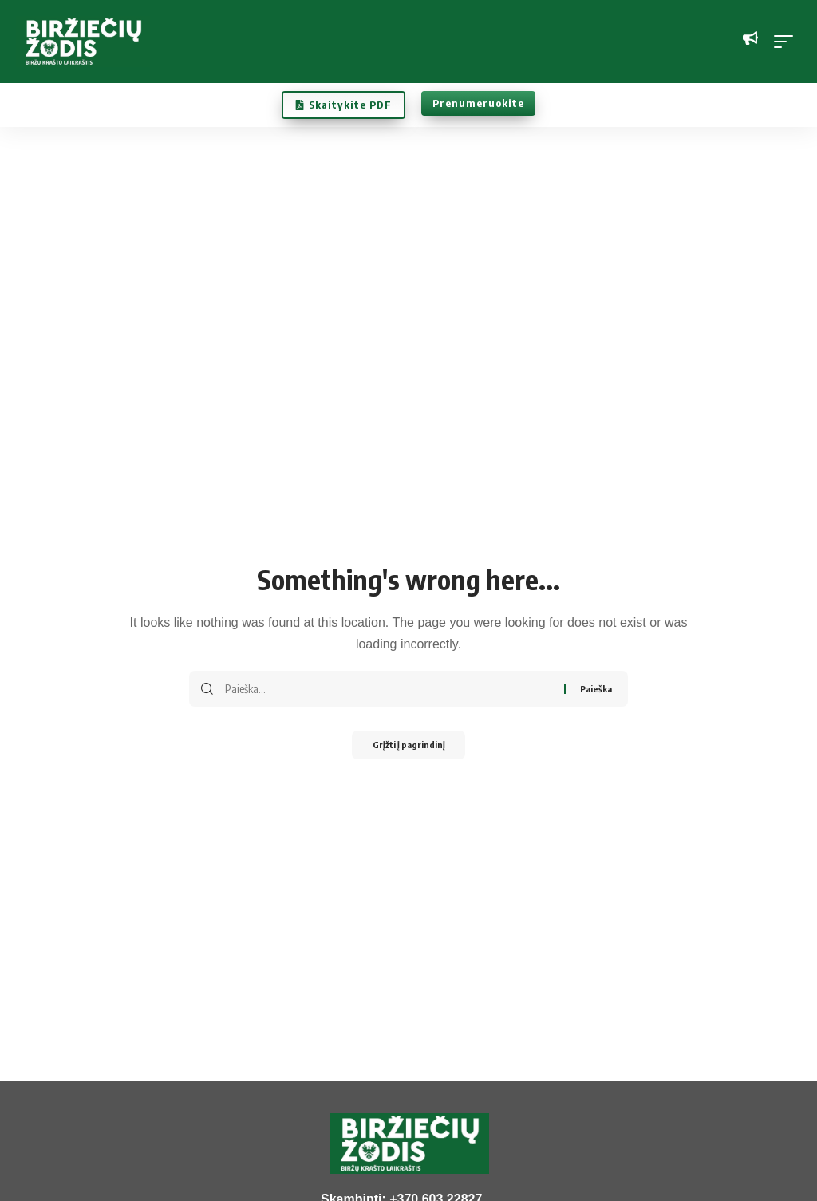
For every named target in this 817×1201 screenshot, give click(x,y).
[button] (787, 41)
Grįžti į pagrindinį (408, 746)
